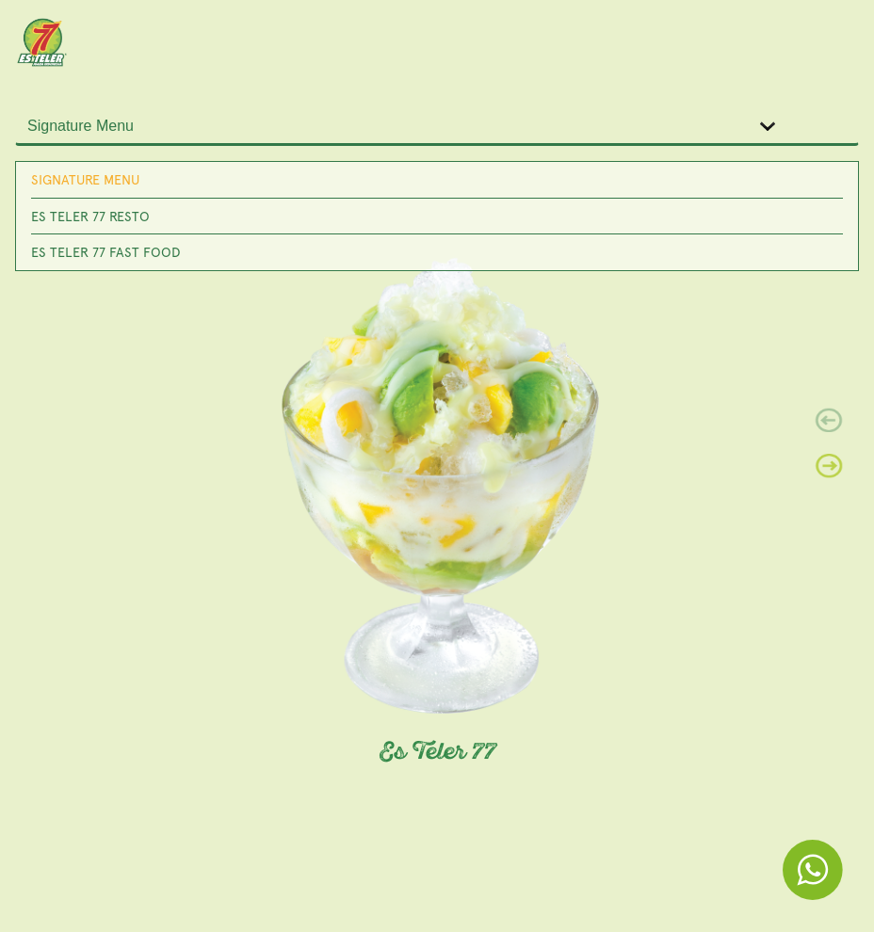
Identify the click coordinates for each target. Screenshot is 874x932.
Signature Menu (85, 179)
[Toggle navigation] (832, 41)
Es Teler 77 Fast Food (106, 252)
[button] (829, 466)
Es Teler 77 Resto (90, 216)
